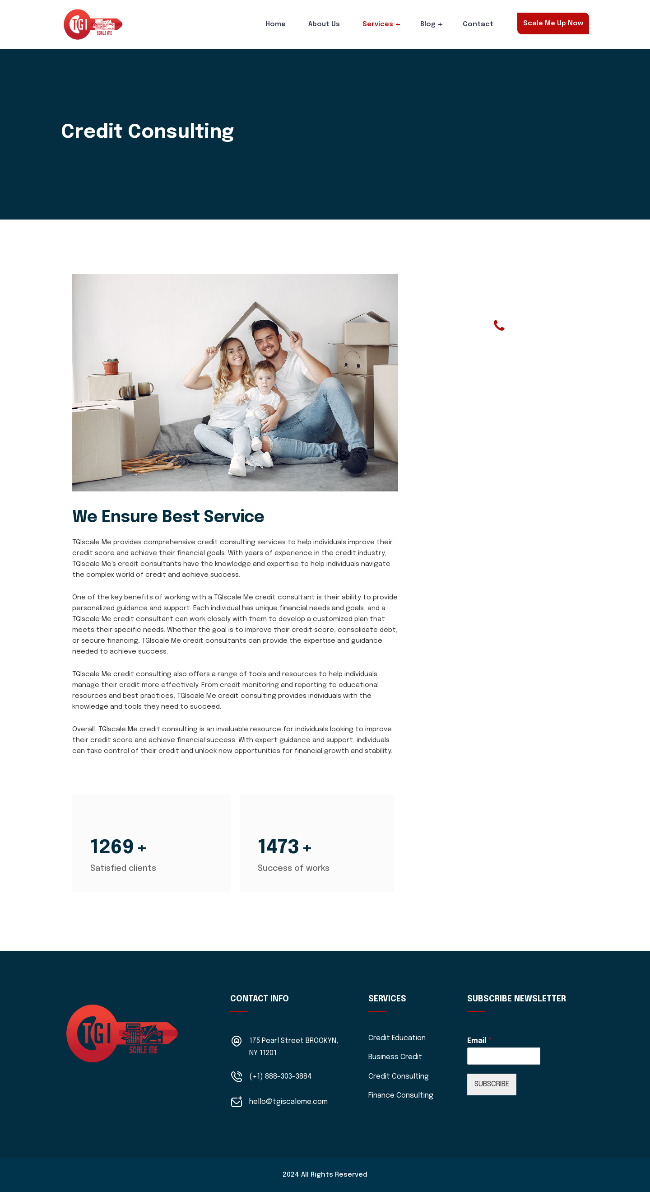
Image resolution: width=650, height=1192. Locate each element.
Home (275, 24)
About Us (324, 24)
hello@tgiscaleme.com (288, 1102)
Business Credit (395, 1057)
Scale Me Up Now (553, 23)
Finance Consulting (400, 1095)
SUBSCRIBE (491, 1084)
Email (479, 1041)
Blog (428, 24)
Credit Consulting (398, 1076)
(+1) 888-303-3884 (280, 1076)
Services (377, 24)
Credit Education (397, 1038)
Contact (478, 24)
